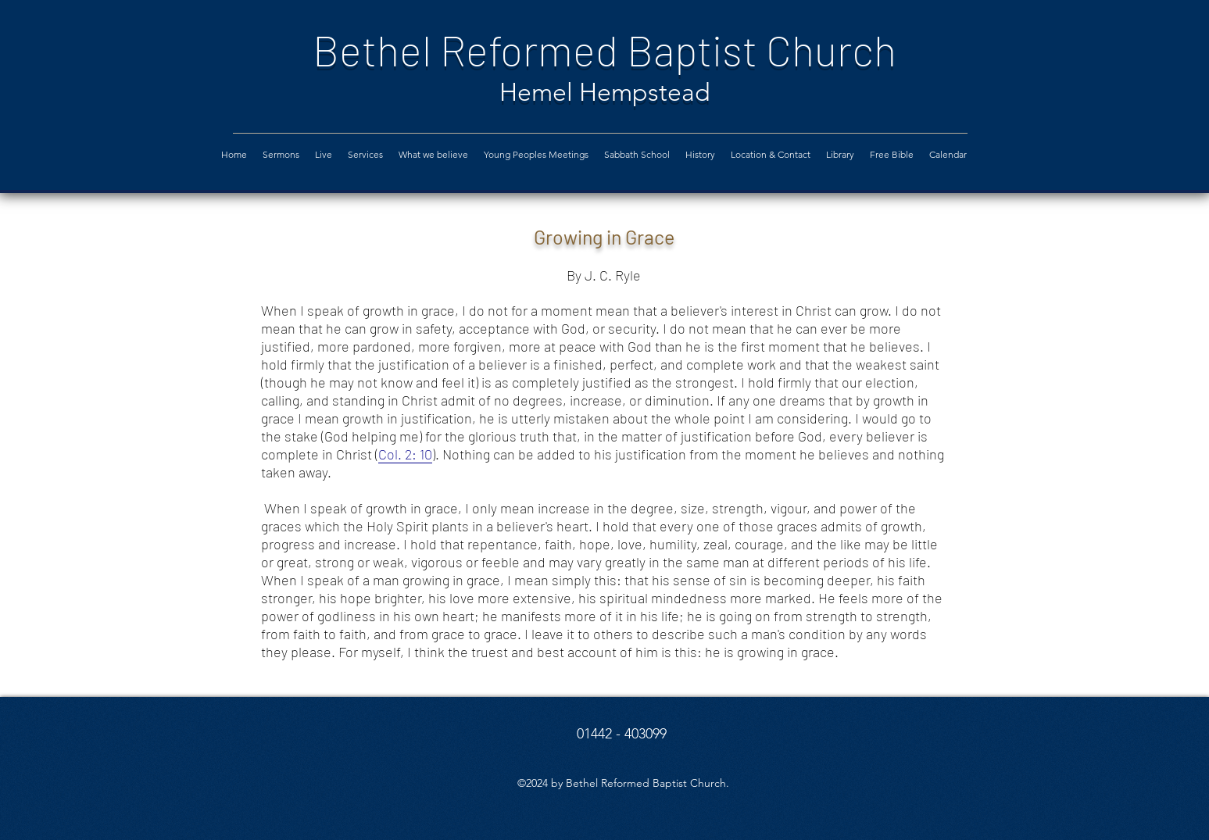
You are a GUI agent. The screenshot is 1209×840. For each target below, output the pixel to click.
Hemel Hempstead (604, 92)
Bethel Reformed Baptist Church (604, 49)
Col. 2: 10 (405, 454)
